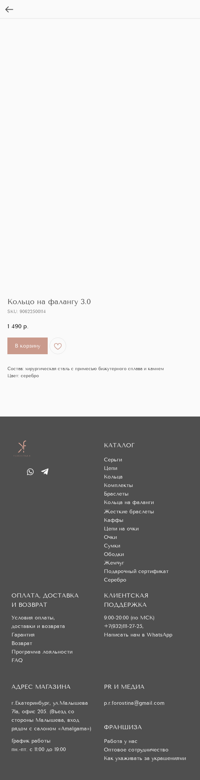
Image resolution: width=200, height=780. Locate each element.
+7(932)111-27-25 (123, 626)
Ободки (114, 554)
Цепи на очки (121, 529)
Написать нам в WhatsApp (138, 635)
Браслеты (116, 494)
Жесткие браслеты (129, 512)
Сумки (112, 546)
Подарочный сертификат (136, 571)
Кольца (113, 477)
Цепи (110, 468)
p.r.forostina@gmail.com (134, 703)
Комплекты (118, 485)
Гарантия (23, 635)
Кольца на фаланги (129, 502)
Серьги (113, 460)
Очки (110, 537)
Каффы (113, 520)
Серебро (115, 580)
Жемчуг (114, 563)
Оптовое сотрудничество (136, 750)
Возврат (21, 643)
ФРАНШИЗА (123, 727)
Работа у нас (121, 741)
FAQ (17, 660)
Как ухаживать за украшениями (145, 758)
